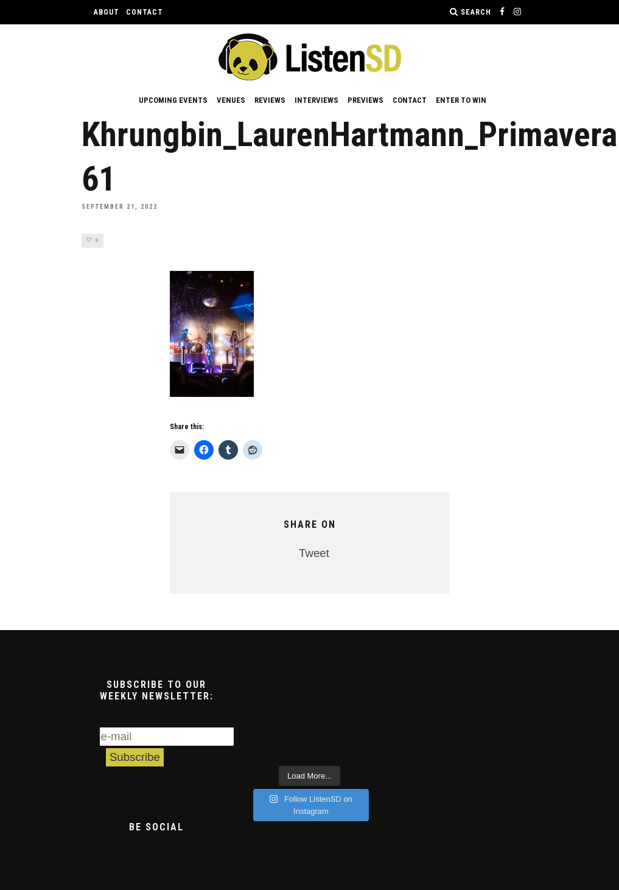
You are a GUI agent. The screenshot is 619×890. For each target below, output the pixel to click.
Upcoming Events (173, 100)
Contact (144, 12)
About (106, 12)
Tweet (314, 553)
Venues (231, 100)
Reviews (269, 100)
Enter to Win (461, 100)
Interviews (316, 100)
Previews (365, 100)
